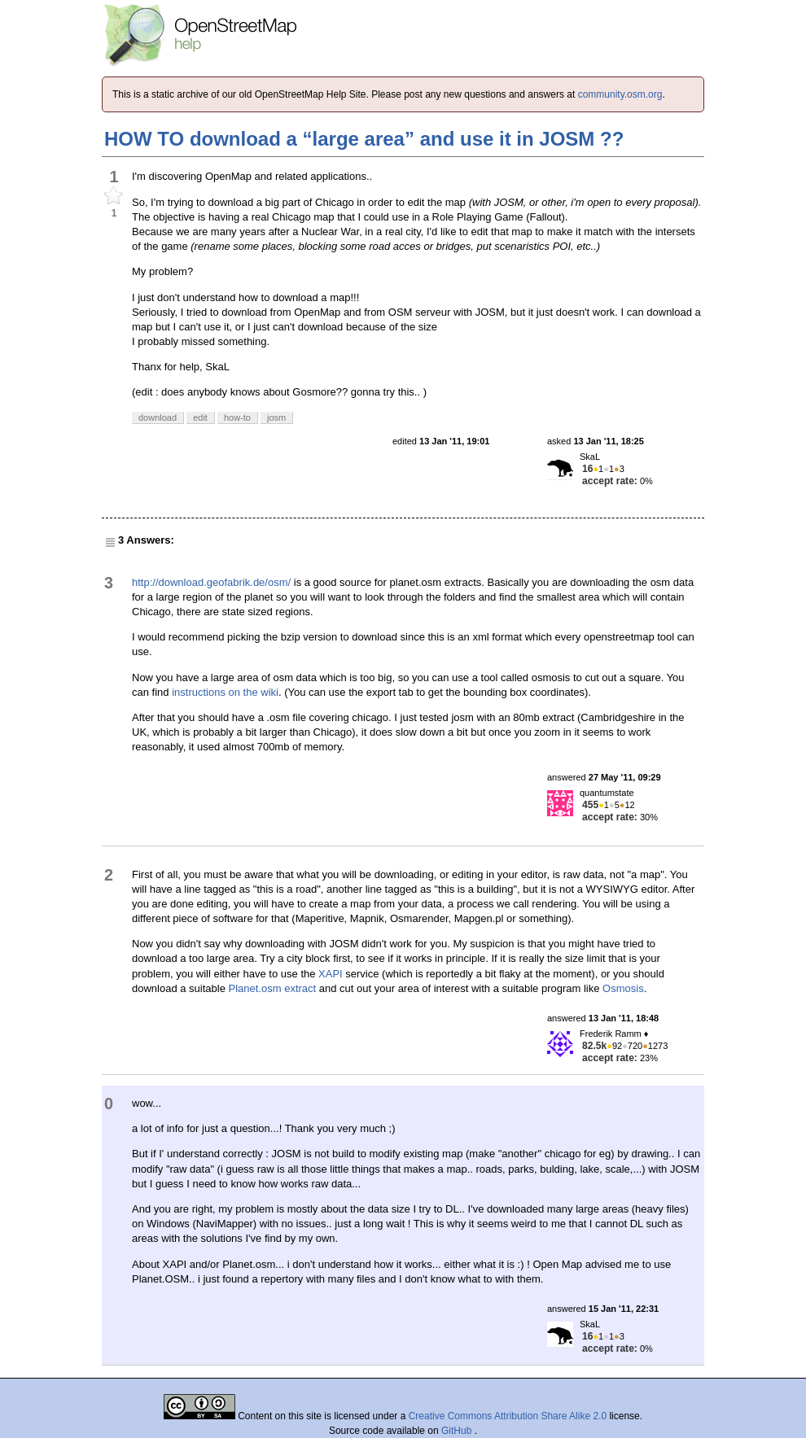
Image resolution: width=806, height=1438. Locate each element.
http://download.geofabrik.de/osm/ (211, 582)
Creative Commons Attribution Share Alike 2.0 (508, 1416)
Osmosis (623, 988)
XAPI (330, 974)
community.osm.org (620, 94)
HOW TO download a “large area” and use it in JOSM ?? (364, 139)
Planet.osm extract (273, 988)
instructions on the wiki (225, 692)
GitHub (458, 1430)
